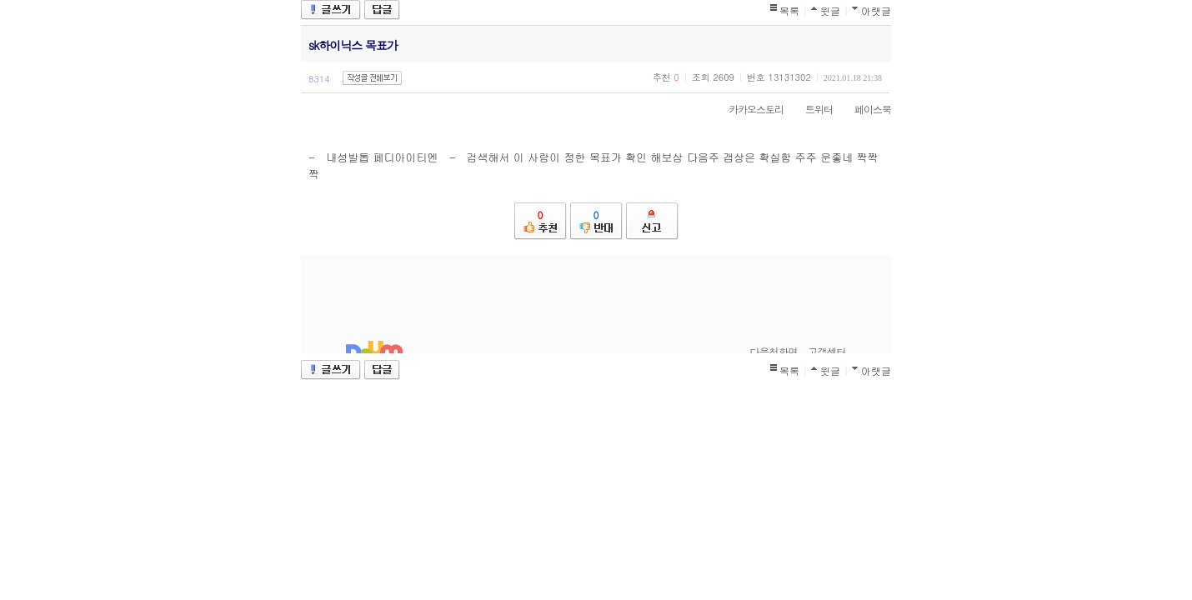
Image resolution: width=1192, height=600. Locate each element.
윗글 (830, 10)
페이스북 (864, 109)
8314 (319, 78)
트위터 (811, 109)
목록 (789, 10)
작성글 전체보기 (372, 78)
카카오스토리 (748, 109)
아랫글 (876, 10)
